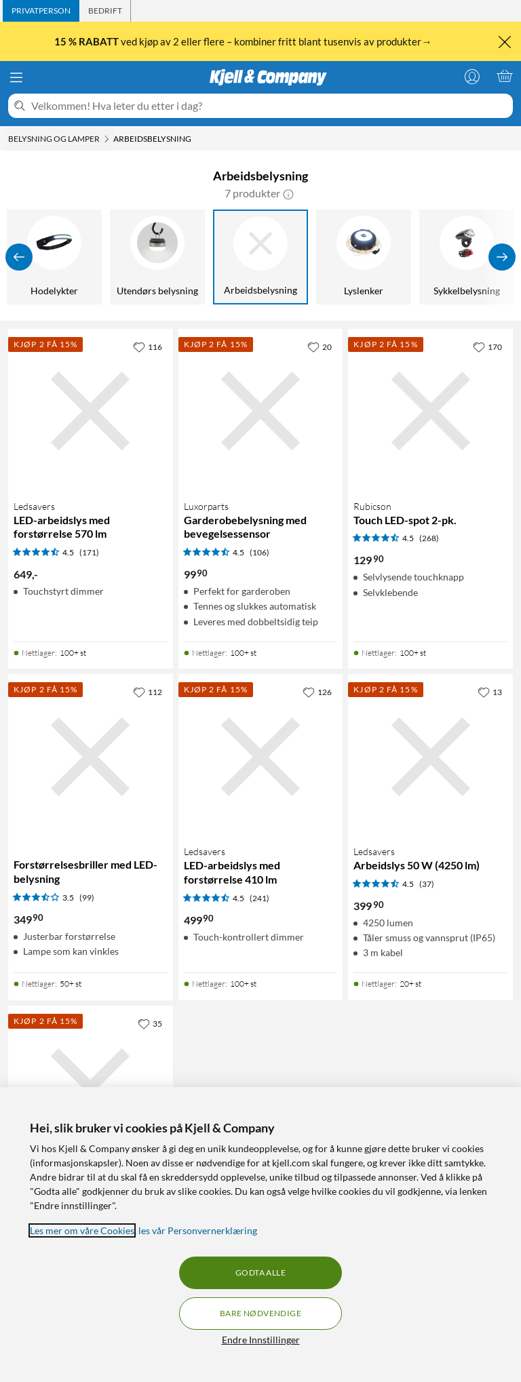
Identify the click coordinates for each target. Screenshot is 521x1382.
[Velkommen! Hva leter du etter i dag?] (269, 106)
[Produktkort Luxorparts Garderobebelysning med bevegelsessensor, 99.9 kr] (260, 411)
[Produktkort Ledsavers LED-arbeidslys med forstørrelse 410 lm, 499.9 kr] (260, 756)
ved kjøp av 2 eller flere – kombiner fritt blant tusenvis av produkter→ (243, 41)
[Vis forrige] (19, 257)
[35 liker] (150, 1023)
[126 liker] (317, 692)
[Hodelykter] (401, 257)
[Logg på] (472, 76)
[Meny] (16, 77)
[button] (288, 193)
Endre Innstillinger (261, 1339)
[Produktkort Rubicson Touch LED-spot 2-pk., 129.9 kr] (430, 411)
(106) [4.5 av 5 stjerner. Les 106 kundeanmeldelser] (259, 552)
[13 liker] (490, 692)
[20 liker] (319, 346)
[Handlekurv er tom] (504, 76)
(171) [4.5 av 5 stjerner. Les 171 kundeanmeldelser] (89, 552)
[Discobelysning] (298, 257)
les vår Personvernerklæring (197, 1230)
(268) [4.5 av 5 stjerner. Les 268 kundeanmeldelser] (429, 538)
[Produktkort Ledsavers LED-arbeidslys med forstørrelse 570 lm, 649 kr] (90, 411)
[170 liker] (487, 346)
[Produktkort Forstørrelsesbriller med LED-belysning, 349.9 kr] (90, 756)
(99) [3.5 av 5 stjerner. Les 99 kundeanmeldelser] (86, 897)
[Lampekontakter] (195, 257)
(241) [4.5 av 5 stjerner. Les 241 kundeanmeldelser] (259, 898)
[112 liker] (147, 692)
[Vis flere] (502, 257)
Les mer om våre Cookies (82, 1230)
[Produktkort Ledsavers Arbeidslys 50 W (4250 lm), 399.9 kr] (430, 756)
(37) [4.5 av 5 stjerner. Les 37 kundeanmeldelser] (426, 884)
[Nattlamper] (92, 257)
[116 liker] (147, 346)
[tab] (41, 11)
